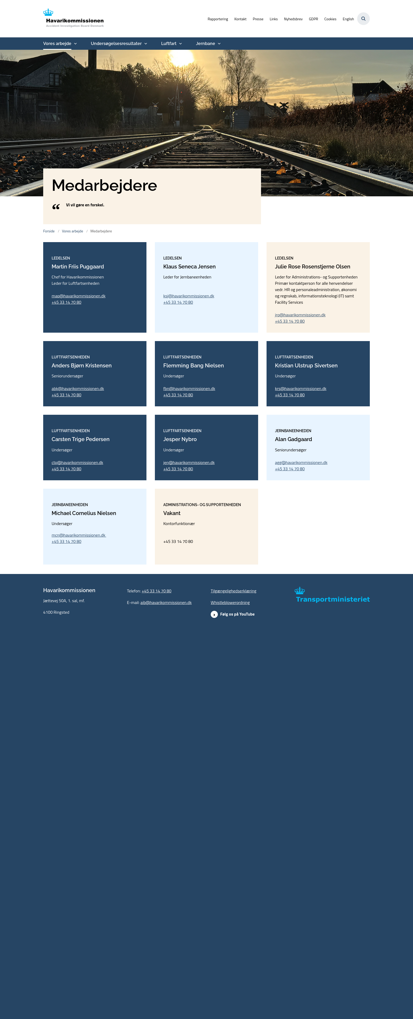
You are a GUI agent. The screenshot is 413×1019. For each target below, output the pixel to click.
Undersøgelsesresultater (116, 43)
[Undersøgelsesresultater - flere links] (145, 43)
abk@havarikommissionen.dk (78, 582)
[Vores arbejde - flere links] (74, 43)
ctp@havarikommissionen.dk (77, 753)
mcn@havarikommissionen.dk (79, 922)
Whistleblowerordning (230, 990)
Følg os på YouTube (237, 1001)
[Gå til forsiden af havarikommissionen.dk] (73, 18)
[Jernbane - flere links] (218, 43)
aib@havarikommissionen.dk (166, 990)
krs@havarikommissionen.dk (300, 582)
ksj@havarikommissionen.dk (188, 392)
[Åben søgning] (363, 18)
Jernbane (205, 43)
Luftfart (168, 43)
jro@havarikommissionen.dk (300, 411)
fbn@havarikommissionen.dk (189, 582)
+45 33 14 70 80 (66, 399)
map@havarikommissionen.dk (78, 392)
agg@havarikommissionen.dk (301, 753)
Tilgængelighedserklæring (233, 978)
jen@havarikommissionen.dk (189, 753)
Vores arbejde (57, 43)
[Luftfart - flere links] (179, 43)
